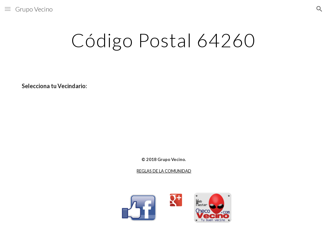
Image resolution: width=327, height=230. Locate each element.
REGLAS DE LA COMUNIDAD (164, 170)
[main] (163, 40)
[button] (7, 9)
